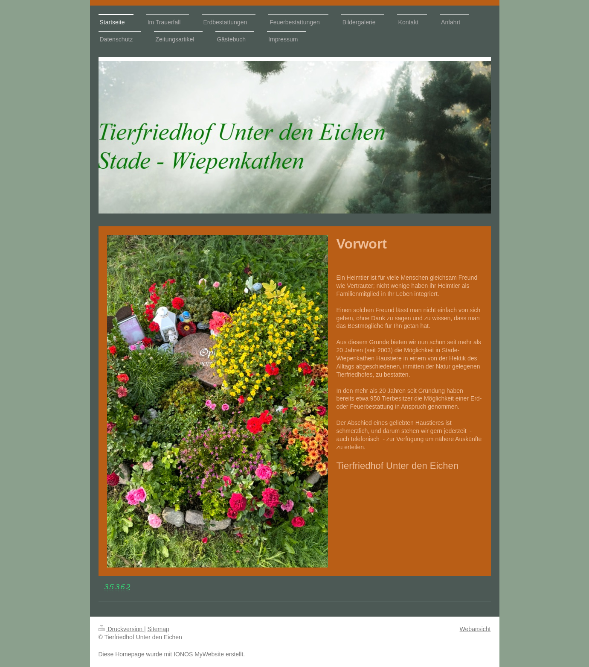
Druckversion (121, 629)
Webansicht (475, 629)
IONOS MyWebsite (199, 654)
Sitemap (158, 629)
